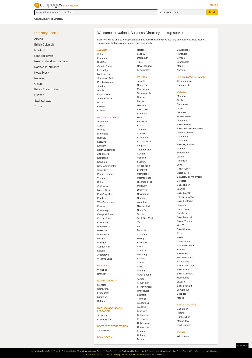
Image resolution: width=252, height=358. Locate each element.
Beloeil (180, 237)
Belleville (141, 230)
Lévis (180, 164)
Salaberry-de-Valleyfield (189, 176)
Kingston (141, 145)
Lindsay (141, 331)
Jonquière (182, 205)
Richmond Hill (144, 182)
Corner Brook (104, 319)
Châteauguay (184, 241)
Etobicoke (142, 109)
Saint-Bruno (183, 269)
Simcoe (181, 58)
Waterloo (141, 202)
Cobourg (141, 335)
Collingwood (143, 323)
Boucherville (183, 213)
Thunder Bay (144, 149)
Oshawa (141, 157)
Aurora (140, 278)
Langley (101, 145)
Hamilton (141, 105)
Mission (101, 238)
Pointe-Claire (184, 168)
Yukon (38, 106)
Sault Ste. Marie (145, 218)
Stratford (141, 295)
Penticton (102, 198)
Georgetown (143, 327)
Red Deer (102, 62)
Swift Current (184, 325)
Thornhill (141, 129)
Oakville (141, 133)
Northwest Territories (46, 67)
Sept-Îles (181, 293)
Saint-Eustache (185, 201)
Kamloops (102, 158)
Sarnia (140, 214)
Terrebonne (183, 152)
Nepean (141, 198)
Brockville (142, 311)
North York (142, 85)
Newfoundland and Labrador (51, 61)
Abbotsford (103, 154)
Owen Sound (144, 274)
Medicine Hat (104, 74)
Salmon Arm (103, 246)
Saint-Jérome (184, 124)
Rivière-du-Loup (185, 265)
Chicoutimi (182, 140)
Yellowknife (103, 330)
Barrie (140, 125)
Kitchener (142, 121)
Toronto (141, 81)
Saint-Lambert (184, 217)
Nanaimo (102, 162)
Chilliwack (102, 186)
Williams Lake (104, 258)
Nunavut (39, 78)
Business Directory (137, 354)
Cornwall (141, 250)
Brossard (181, 181)
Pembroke (142, 319)
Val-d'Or (181, 225)
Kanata (141, 258)
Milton (140, 246)
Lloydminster (104, 94)
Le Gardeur (183, 289)
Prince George (105, 174)
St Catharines (144, 141)
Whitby (140, 238)
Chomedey (182, 136)
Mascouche (183, 277)
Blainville (181, 249)
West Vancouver (105, 202)
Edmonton (102, 58)
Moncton (101, 285)
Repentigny (183, 261)
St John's (102, 315)
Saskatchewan (43, 100)
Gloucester (143, 282)
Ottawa (141, 97)
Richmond (102, 133)
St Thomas (142, 315)
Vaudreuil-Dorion (186, 245)
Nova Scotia (41, 72)
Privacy (117, 354)
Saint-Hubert (183, 185)
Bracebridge (183, 50)
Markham (142, 186)
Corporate (108, 354)
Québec (181, 100)
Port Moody (103, 234)
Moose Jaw (183, 321)
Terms (124, 354)
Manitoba (40, 50)
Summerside (183, 85)
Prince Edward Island (47, 89)
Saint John (102, 289)
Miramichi (102, 297)
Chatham (142, 234)
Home (88, 354)
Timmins (141, 299)
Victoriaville (183, 172)
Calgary (101, 54)
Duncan (101, 206)
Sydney (141, 54)
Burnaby (101, 137)
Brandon (101, 274)
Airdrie (100, 90)
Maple (180, 66)
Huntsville (182, 54)
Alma (179, 233)
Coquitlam (102, 170)
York (139, 222)
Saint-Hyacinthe (185, 144)
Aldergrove (103, 254)
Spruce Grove (104, 98)
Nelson (101, 250)
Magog (180, 298)
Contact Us (97, 354)
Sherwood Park (105, 78)
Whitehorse (183, 336)
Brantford (142, 169)
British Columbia (44, 44)
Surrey (100, 125)
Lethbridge (102, 70)
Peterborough (144, 178)
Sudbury (141, 161)
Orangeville (143, 291)
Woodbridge (143, 165)
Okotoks (101, 106)
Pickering (142, 254)
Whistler (101, 242)
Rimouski (182, 160)
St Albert (101, 86)
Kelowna (101, 141)
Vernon (101, 178)
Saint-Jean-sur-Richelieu (190, 128)
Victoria (101, 129)
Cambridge (143, 174)
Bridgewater (143, 70)
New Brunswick (43, 55)
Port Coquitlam (105, 194)
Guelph (141, 153)
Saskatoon (182, 309)
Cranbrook (102, 222)
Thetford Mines (185, 257)
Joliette (180, 156)
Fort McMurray (105, 82)
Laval (180, 108)
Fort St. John (104, 218)
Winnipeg (102, 269)
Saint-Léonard (184, 285)
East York (142, 242)
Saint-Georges (184, 229)
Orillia (140, 266)
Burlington (142, 137)
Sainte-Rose (183, 253)
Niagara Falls (144, 206)
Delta (100, 182)
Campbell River (105, 214)
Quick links (242, 345)
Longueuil (182, 120)
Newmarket (143, 194)
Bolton (140, 339)
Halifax (140, 50)
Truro (140, 62)
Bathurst (101, 301)
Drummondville (185, 132)
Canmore (102, 110)
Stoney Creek (144, 286)
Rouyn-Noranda (185, 197)
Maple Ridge (104, 190)
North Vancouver (106, 150)
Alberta (38, 38)
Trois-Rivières (184, 116)
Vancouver (102, 121)
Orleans (141, 270)
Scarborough (144, 93)
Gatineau (182, 112)
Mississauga (143, 89)
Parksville (102, 230)
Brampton (142, 113)
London (141, 101)
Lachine (181, 189)
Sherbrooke (183, 104)
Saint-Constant (185, 273)
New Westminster (106, 166)
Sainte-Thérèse (185, 221)
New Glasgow (144, 66)
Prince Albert (183, 317)
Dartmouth (142, 58)
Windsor (141, 117)
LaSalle (181, 281)
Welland (141, 307)
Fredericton (103, 293)
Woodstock (143, 303)
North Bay (142, 210)
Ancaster (181, 70)
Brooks (101, 102)
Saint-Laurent (184, 193)
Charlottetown (184, 81)
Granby (181, 148)
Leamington (183, 62)
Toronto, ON (171, 12)
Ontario (38, 83)
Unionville (142, 190)
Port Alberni (103, 226)
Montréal (181, 96)
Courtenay (102, 210)
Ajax (139, 226)
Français (213, 5)
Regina (180, 313)
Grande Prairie (105, 66)
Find (212, 12)
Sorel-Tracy (183, 209)
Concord (141, 262)
